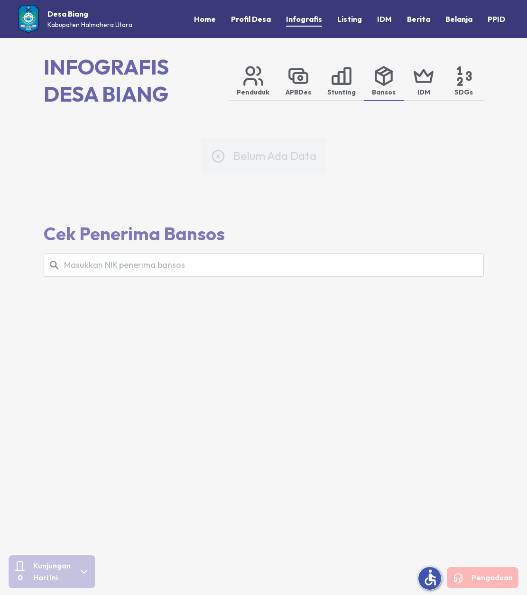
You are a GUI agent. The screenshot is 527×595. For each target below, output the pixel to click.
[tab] (253, 80)
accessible (430, 577)
